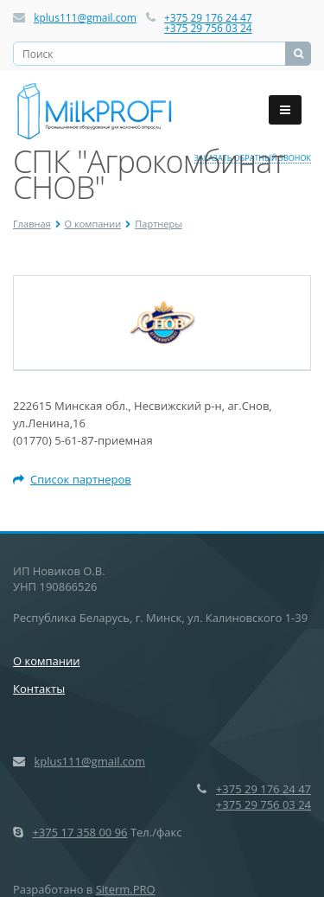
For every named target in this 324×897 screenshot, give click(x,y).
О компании (93, 223)
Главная (32, 223)
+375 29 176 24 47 (208, 17)
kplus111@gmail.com (85, 17)
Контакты (39, 688)
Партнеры (158, 223)
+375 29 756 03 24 (208, 28)
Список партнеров (72, 479)
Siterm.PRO (126, 889)
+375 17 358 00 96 (79, 832)
